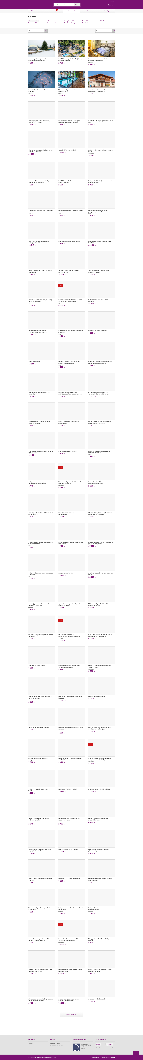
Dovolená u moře (87, 23)
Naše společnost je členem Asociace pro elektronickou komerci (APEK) (86, 1046)
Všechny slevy (36, 11)
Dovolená (71, 11)
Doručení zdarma (55, 1043)
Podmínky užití (95, 1057)
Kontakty (112, 1)
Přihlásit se (110, 5)
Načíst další (70, 1014)
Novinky (54, 10)
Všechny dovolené (33, 21)
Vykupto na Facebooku (56, 1046)
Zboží (89, 11)
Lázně (102, 21)
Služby (106, 11)
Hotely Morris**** (69, 21)
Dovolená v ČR (32, 23)
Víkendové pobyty (51, 23)
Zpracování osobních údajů (108, 1057)
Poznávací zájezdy (69, 23)
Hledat (77, 5)
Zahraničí (85, 21)
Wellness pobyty (51, 21)
